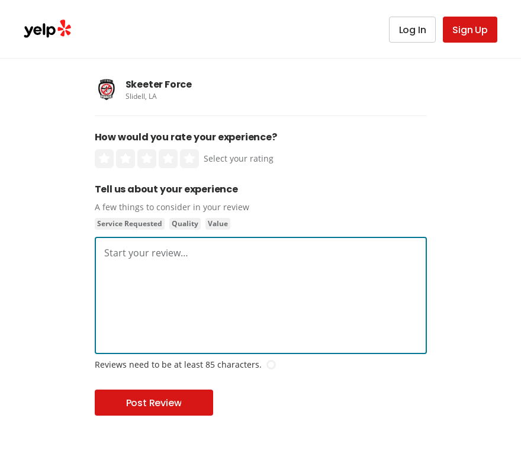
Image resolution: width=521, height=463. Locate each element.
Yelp (47, 29)
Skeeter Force (159, 84)
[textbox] (260, 252)
